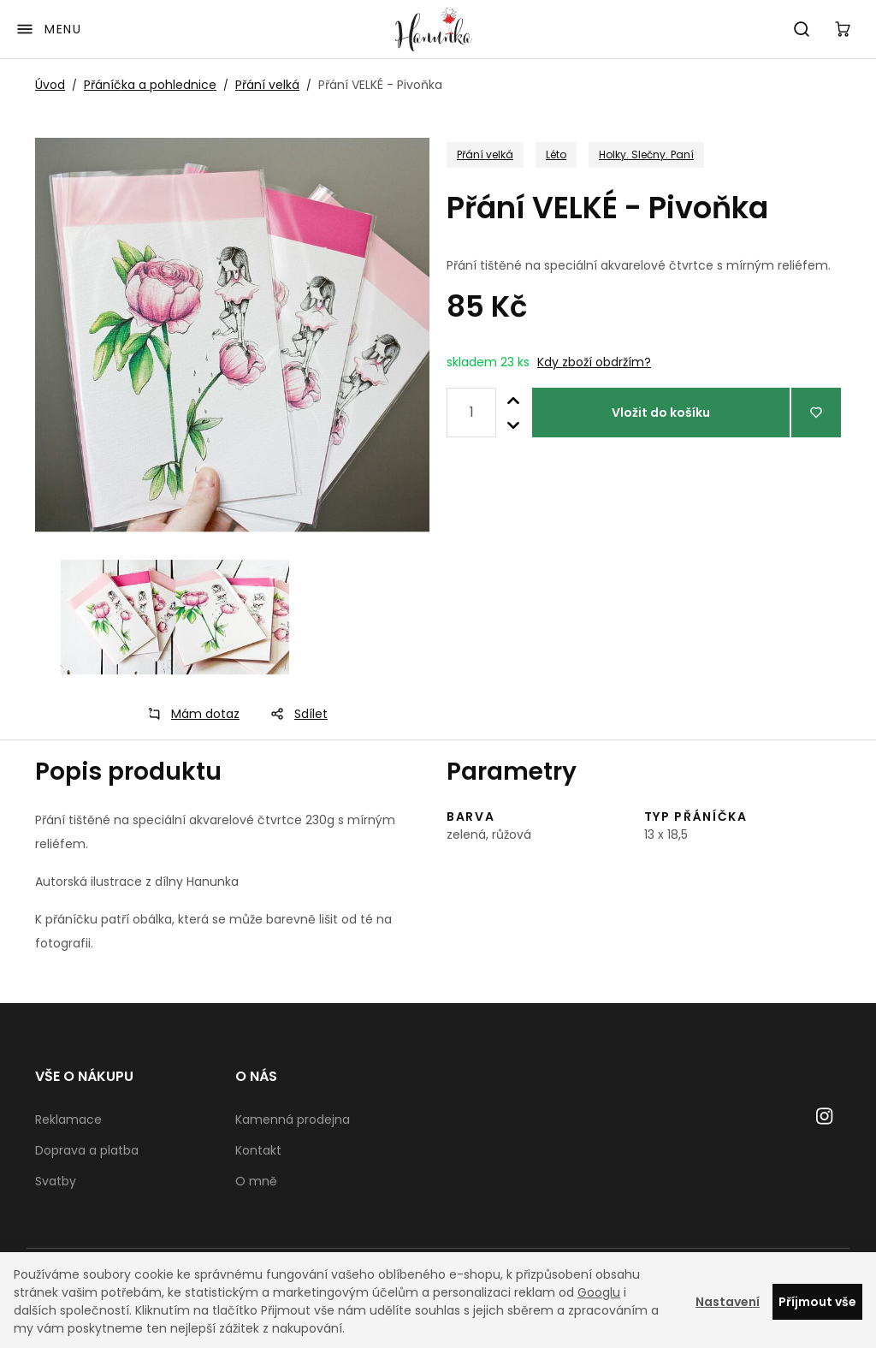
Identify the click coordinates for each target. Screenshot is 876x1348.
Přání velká (267, 84)
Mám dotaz (188, 713)
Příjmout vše (817, 1301)
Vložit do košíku (661, 412)
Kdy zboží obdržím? (594, 362)
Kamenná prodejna (292, 1119)
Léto (556, 154)
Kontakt (258, 1150)
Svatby (55, 1181)
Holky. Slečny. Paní (646, 154)
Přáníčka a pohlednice (150, 84)
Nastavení (727, 1301)
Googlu (598, 1292)
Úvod (50, 84)
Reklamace (68, 1119)
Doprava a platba (87, 1150)
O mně (256, 1181)
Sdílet (294, 713)
